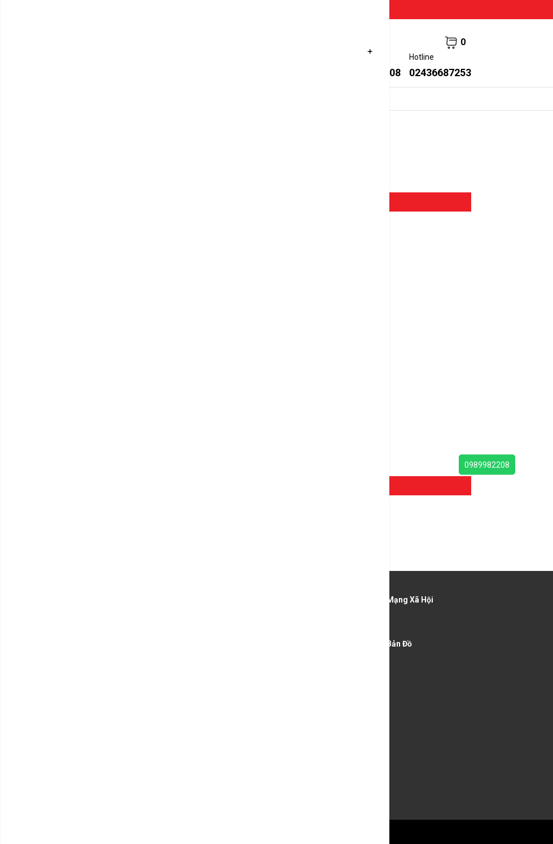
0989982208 (487, 464)
